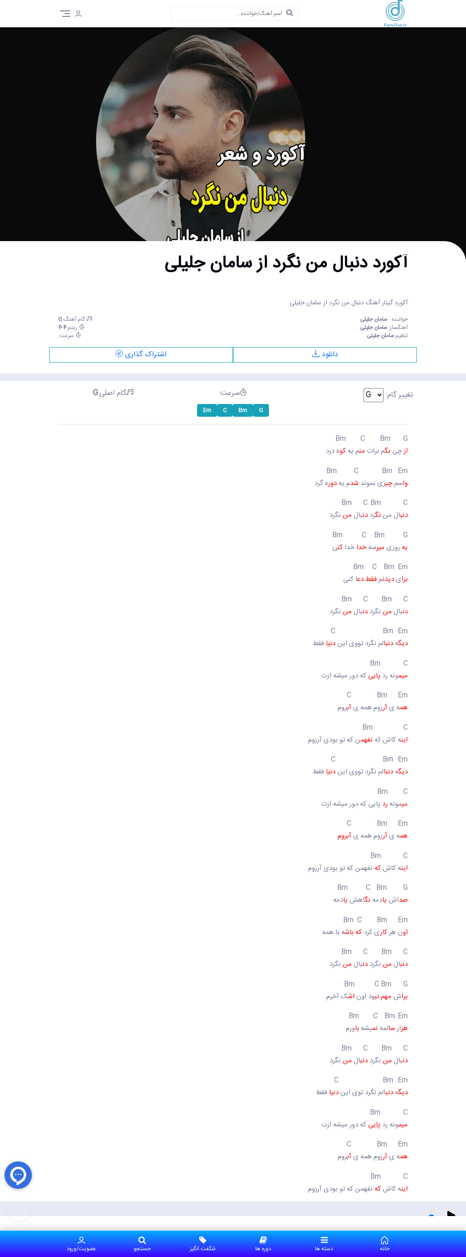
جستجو (141, 1244)
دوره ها (263, 1244)
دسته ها (324, 1244)
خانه (385, 1244)
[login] (78, 15)
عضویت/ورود (81, 1244)
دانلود (325, 354)
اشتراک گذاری (141, 354)
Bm (242, 410)
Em (207, 410)
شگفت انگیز (202, 1244)
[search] (290, 13)
